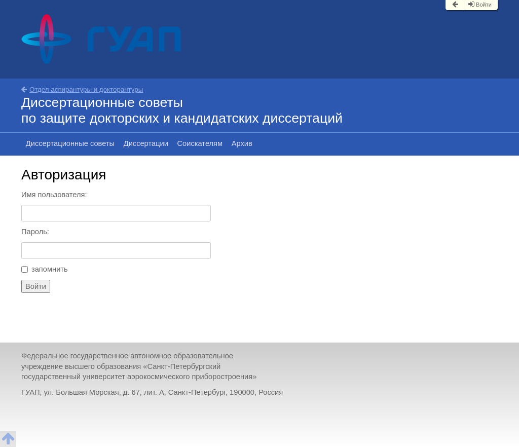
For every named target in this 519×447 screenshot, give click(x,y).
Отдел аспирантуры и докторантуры (82, 89)
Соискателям (200, 143)
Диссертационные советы (70, 143)
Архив (242, 143)
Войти (480, 4)
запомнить (44, 269)
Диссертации (146, 143)
